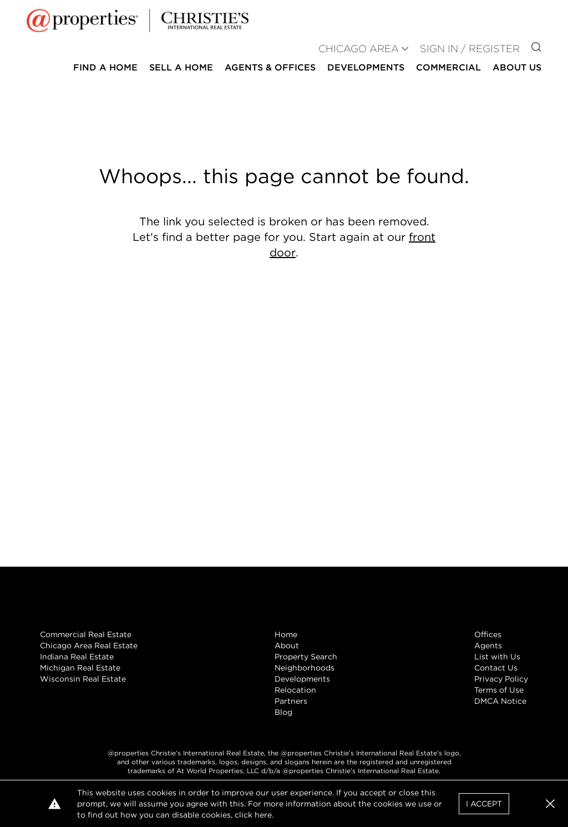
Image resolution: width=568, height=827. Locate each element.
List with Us (497, 656)
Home (286, 634)
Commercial (448, 67)
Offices (487, 634)
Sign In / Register (470, 48)
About (287, 645)
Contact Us (496, 667)
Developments (365, 67)
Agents (488, 645)
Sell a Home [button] (181, 67)
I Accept (484, 803)
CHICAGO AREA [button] (358, 48)
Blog (283, 712)
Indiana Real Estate (77, 656)
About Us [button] (517, 67)
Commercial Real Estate (85, 634)
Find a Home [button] (105, 67)
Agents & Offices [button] (270, 67)
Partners (291, 701)
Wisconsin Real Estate (83, 678)
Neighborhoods (304, 667)
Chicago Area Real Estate (89, 645)
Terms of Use (499, 689)
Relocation (295, 689)
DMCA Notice (500, 701)
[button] (550, 803)
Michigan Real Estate (80, 667)
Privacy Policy (501, 678)
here (263, 814)
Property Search (306, 656)
